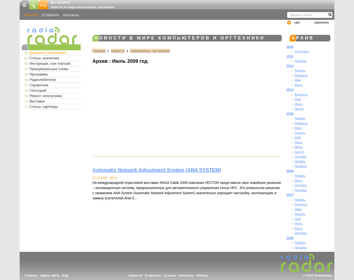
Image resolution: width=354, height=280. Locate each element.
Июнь (299, 104)
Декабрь (301, 61)
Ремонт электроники (46, 96)
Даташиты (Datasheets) (48, 53)
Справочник (39, 85)
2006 (290, 238)
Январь (300, 70)
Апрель (300, 133)
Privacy (202, 275)
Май (298, 80)
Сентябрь (302, 51)
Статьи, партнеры (44, 107)
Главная (98, 51)
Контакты (71, 15)
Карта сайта (49, 275)
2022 (290, 47)
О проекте (50, 15)
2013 (290, 66)
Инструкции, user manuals (50, 63)
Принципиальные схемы (49, 69)
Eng (65, 275)
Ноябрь (300, 161)
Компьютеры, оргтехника (150, 51)
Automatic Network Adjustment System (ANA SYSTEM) (156, 170)
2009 (290, 113)
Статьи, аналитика (44, 58)
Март (298, 128)
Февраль (301, 75)
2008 (290, 171)
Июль (299, 85)
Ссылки (170, 275)
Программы (39, 74)
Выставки (37, 101)
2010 (290, 89)
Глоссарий (38, 90)
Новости (31, 15)
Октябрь (301, 156)
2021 (290, 56)
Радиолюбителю (43, 80)
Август (299, 109)
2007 (290, 195)
